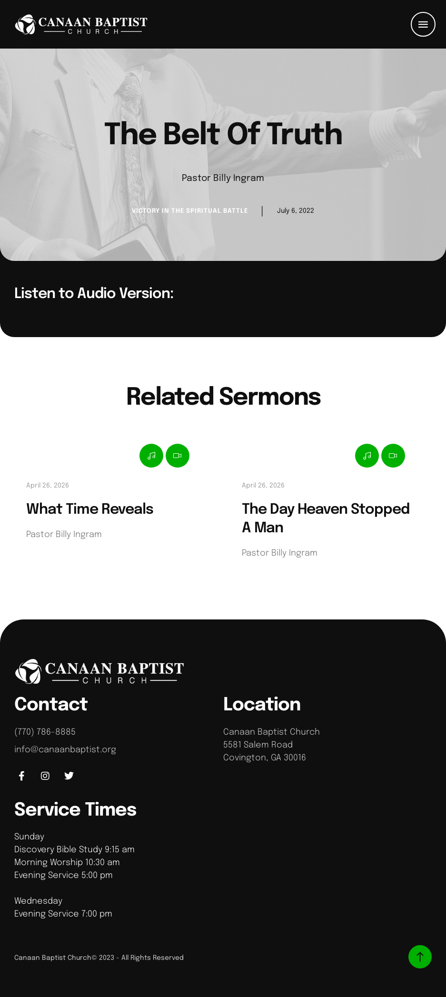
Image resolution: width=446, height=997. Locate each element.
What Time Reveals (89, 509)
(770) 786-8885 (45, 732)
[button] (423, 24)
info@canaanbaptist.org (65, 750)
